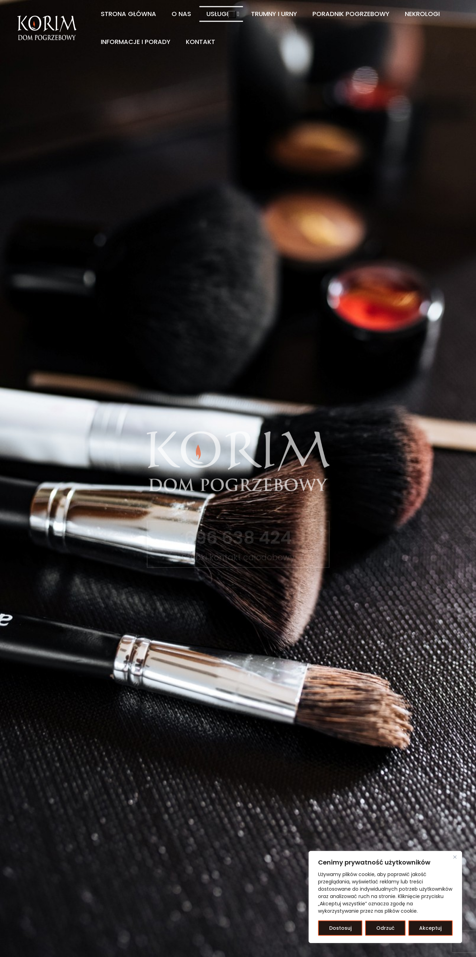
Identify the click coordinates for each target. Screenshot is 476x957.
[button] (232, 14)
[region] (385, 897)
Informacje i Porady (136, 41)
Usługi (217, 13)
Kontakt (200, 41)
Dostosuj (340, 928)
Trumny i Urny (274, 13)
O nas (181, 13)
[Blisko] (455, 857)
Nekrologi (422, 13)
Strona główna (128, 13)
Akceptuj (430, 928)
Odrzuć (385, 928)
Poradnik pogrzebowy (351, 13)
